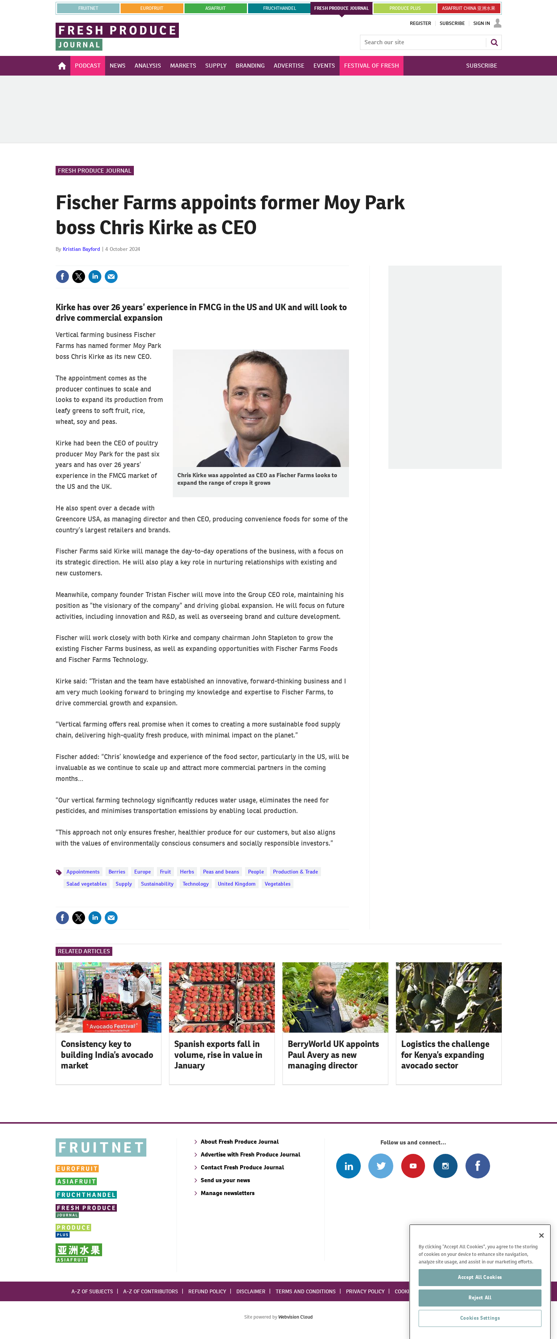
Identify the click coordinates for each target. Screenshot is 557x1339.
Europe (142, 871)
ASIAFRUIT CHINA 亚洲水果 (468, 8)
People (256, 871)
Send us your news (225, 1180)
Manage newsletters (227, 1193)
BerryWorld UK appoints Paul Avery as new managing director (333, 1055)
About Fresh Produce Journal (240, 1142)
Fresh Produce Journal (95, 171)
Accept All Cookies (480, 1306)
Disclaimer (250, 1291)
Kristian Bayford (81, 249)
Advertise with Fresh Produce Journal (250, 1154)
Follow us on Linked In (348, 1165)
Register (420, 23)
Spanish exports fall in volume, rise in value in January (218, 1055)
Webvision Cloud (295, 1317)
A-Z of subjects (92, 1291)
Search (494, 42)
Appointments (83, 871)
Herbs (187, 871)
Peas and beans (221, 871)
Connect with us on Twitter (380, 1165)
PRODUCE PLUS (404, 8)
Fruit (165, 871)
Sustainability (157, 883)
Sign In (481, 23)
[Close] (541, 1264)
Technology (196, 883)
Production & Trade (295, 871)
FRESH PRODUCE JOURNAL (341, 8)
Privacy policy (365, 1291)
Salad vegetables (87, 883)
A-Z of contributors (150, 1291)
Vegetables (277, 883)
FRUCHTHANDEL (279, 8)
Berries (117, 871)
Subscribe (452, 23)
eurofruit (151, 8)
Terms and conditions (306, 1291)
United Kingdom (237, 883)
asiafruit (215, 8)
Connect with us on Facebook (477, 1165)
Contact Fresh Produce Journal (242, 1167)
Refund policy (207, 1291)
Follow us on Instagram (445, 1165)
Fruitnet (88, 8)
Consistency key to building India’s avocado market (107, 1055)
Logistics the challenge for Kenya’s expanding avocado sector (445, 1055)
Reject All (480, 1327)
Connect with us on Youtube (413, 1165)
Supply (124, 883)
